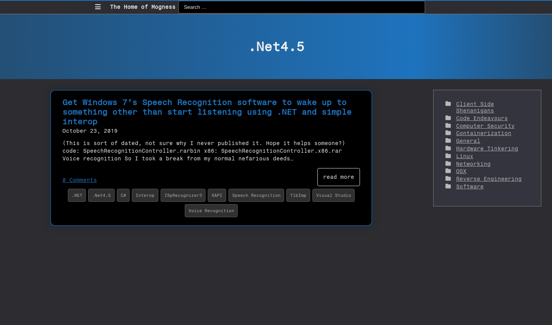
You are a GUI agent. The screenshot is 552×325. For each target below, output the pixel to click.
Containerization (483, 133)
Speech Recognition (256, 195)
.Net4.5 (101, 195)
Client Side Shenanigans (475, 107)
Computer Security (485, 126)
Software (470, 186)
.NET (77, 195)
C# (123, 195)
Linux (464, 156)
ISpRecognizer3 (183, 195)
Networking (473, 164)
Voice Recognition (211, 210)
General (468, 141)
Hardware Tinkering (487, 148)
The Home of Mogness (143, 7)
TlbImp (298, 195)
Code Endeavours (482, 118)
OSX (461, 171)
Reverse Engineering (489, 179)
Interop (145, 195)
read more (338, 177)
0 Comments (79, 180)
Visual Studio (333, 195)
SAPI (217, 195)
